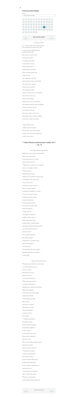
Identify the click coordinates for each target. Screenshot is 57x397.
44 (41, 27)
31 (39, 24)
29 (33, 24)
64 (31, 32)
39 (28, 27)
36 (52, 24)
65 (33, 32)
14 (26, 22)
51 (28, 29)
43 (39, 27)
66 (36, 32)
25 (23, 24)
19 (39, 22)
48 (52, 27)
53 (33, 29)
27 (28, 24)
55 (39, 29)
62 (26, 32)
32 (41, 24)
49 (23, 29)
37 (23, 27)
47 (49, 27)
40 (31, 27)
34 (46, 24)
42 (36, 27)
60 (52, 29)
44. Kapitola (25, 37)
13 (23, 22)
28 (31, 24)
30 (36, 24)
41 (33, 27)
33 (44, 24)
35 (49, 24)
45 (44, 27)
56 (41, 29)
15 (28, 22)
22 (46, 22)
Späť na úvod (13, 18)
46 (46, 27)
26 (26, 24)
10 (46, 19)
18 (36, 22)
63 (28, 32)
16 (31, 22)
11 (49, 19)
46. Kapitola (51, 37)
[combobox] (39, 15)
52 (31, 29)
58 (46, 29)
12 (52, 19)
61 (23, 32)
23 (49, 22)
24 (52, 22)
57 (44, 29)
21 (44, 22)
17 (33, 22)
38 (26, 27)
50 (26, 29)
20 (41, 22)
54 (36, 29)
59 (49, 29)
